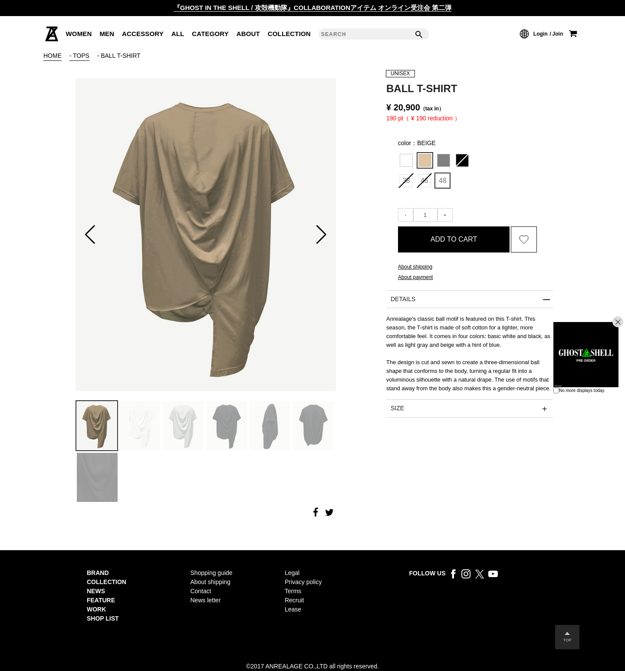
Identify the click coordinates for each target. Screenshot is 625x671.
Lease (293, 609)
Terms (293, 591)
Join (558, 34)
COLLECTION (289, 33)
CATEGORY (210, 33)
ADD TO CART (454, 239)
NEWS (96, 591)
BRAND (98, 572)
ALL (177, 33)
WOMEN (79, 33)
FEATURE (101, 600)
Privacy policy (303, 581)
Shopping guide (211, 572)
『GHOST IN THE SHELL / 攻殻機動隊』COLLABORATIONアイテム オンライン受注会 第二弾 (313, 7)
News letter (205, 600)
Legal (292, 572)
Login (540, 34)
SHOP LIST (103, 618)
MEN (106, 33)
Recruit (294, 600)
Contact (200, 591)
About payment (415, 277)
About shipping (415, 267)
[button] (90, 234)
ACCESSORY (143, 33)
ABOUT (248, 33)
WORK (96, 609)
